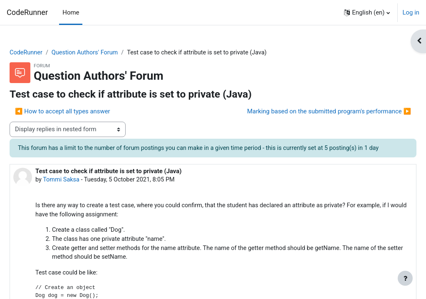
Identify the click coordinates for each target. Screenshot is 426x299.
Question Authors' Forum (107, 52)
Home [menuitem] (70, 12)
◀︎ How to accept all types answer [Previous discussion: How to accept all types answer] (82, 111)
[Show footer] (405, 278)
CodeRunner (27, 12)
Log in (411, 12)
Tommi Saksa (82, 190)
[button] (366, 12)
